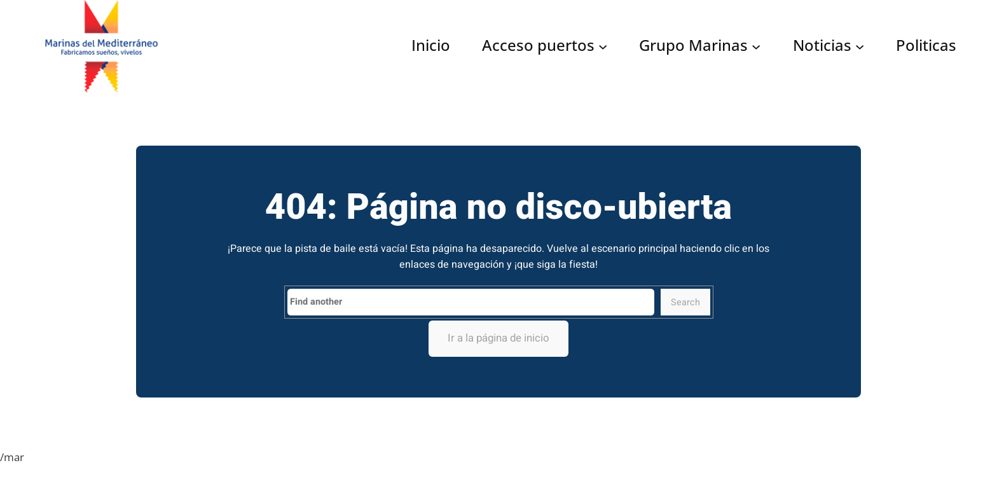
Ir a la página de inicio (498, 338)
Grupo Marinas (693, 45)
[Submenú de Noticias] (859, 45)
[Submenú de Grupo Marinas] (756, 45)
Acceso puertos (538, 45)
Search (685, 302)
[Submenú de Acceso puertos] (602, 45)
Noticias (822, 45)
